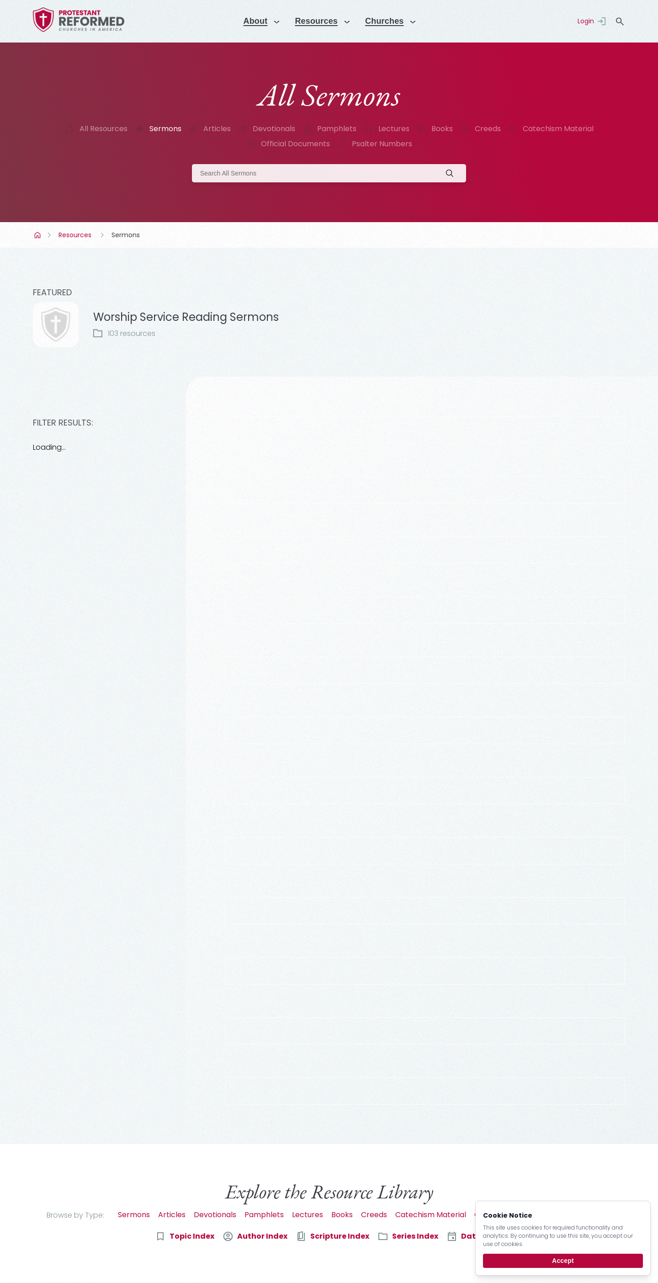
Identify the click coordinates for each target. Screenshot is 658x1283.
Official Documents (295, 143)
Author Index (262, 1236)
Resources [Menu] (316, 21)
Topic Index (192, 1236)
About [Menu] (251, 21)
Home (38, 234)
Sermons (165, 128)
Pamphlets (336, 128)
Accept (563, 1260)
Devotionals (274, 128)
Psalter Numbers (382, 143)
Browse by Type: (75, 1215)
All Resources (103, 128)
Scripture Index (339, 1236)
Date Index (482, 1236)
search (619, 21)
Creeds (488, 128)
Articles (217, 128)
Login (586, 21)
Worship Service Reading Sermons (186, 317)
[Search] (329, 173)
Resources (74, 235)
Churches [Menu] (387, 21)
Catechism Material (558, 128)
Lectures (393, 128)
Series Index (415, 1236)
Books (442, 128)
